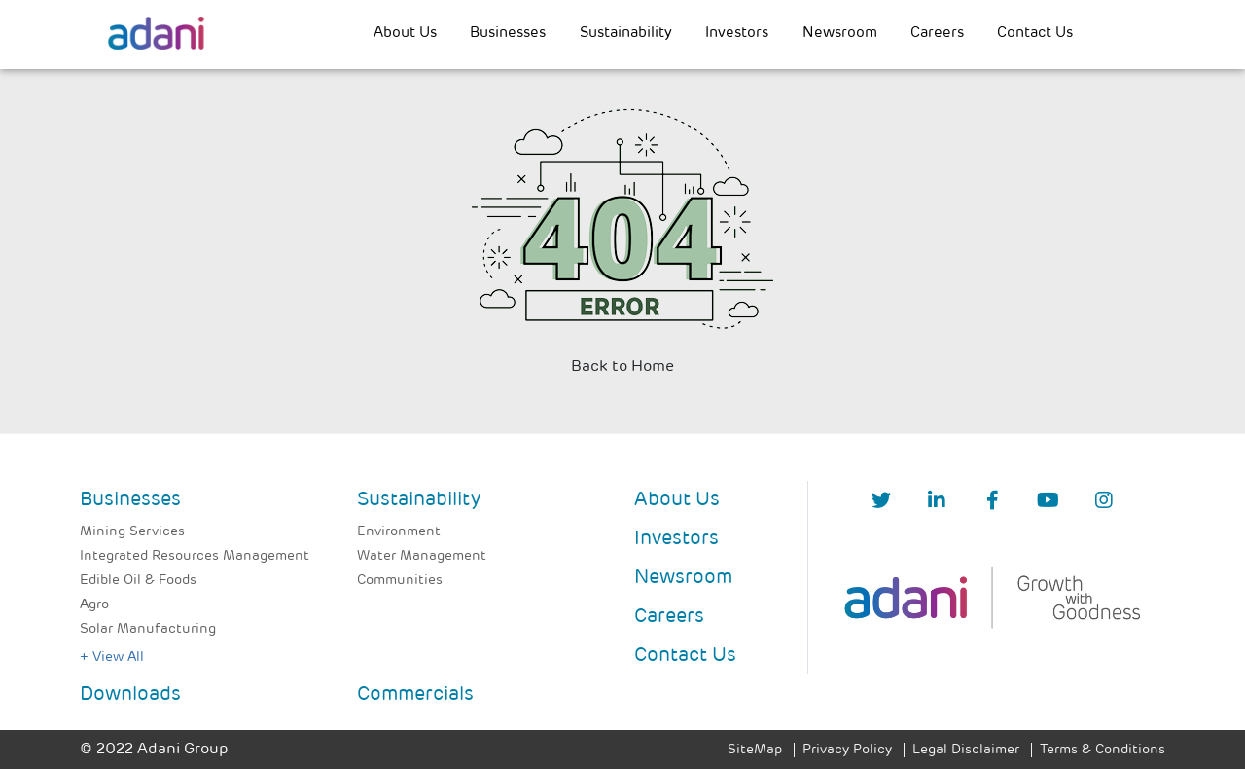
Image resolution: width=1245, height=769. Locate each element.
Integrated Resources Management (194, 556)
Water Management (421, 556)
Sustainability (626, 33)
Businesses (508, 33)
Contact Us (1035, 33)
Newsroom (839, 33)
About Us (405, 33)
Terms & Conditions (1102, 750)
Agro (94, 605)
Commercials (415, 695)
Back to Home (622, 367)
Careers (937, 33)
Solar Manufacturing (148, 629)
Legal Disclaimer (965, 750)
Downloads (130, 695)
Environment (399, 532)
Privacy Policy (847, 750)
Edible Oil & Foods (138, 580)
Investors (736, 33)
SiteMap (755, 750)
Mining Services (132, 532)
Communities (400, 580)
